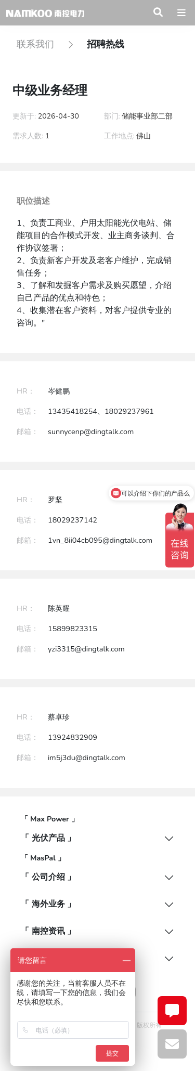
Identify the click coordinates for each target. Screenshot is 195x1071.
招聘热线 (105, 44)
